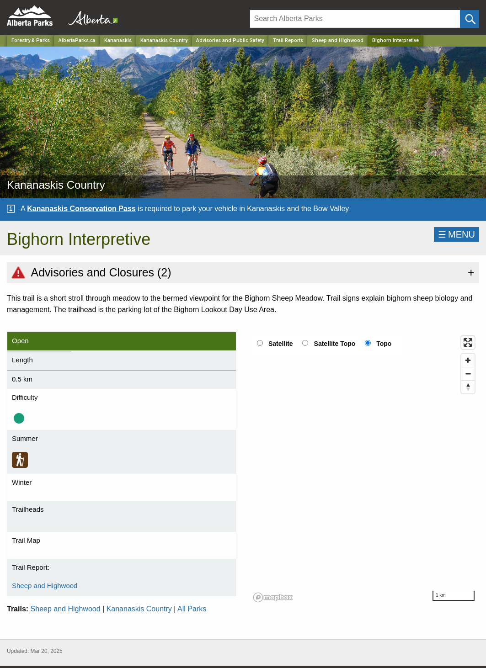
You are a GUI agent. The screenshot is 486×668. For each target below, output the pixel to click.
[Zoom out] (468, 373)
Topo (383, 343)
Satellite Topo (335, 343)
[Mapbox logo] (273, 597)
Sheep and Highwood (337, 40)
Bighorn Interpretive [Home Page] (395, 40)
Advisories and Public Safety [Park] (230, 40)
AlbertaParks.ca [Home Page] (77, 40)
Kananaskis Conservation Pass (81, 208)
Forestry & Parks (30, 40)
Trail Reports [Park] (288, 40)
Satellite (280, 343)
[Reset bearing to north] (468, 386)
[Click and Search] (469, 19)
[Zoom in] (468, 360)
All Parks (191, 609)
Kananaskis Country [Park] (163, 40)
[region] (365, 468)
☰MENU (456, 234)
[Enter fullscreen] (468, 342)
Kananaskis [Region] (118, 40)
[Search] (355, 19)
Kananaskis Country (139, 609)
